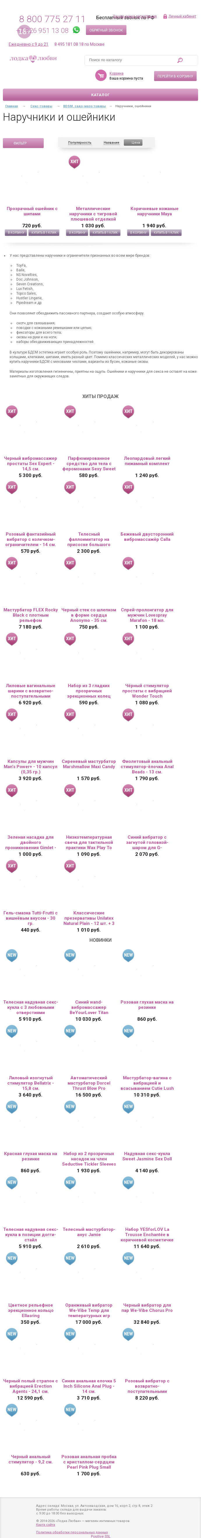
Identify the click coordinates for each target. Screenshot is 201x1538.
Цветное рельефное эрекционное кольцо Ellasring (31, 1310)
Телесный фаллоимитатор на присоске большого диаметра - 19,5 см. (88, 539)
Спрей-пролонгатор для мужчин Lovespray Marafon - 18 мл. (147, 615)
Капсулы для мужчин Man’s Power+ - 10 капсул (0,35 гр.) (30, 767)
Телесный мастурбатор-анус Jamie (89, 1232)
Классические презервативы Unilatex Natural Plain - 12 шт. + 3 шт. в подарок (89, 918)
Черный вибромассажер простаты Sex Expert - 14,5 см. (30, 463)
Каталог (100, 95)
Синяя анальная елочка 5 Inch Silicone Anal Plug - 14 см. (89, 1386)
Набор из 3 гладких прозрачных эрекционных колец (89, 691)
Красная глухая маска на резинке (30, 1156)
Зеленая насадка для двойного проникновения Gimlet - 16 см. (30, 842)
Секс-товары (41, 106)
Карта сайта (45, 1525)
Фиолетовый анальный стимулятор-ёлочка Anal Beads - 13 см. (147, 767)
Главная (11, 106)
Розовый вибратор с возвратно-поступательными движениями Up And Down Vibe (147, 1386)
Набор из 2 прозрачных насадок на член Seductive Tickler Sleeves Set (89, 1159)
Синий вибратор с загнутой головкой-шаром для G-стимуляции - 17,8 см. (147, 842)
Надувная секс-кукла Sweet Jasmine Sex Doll (147, 1156)
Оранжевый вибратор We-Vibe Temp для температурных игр (88, 1310)
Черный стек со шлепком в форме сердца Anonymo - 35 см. (88, 615)
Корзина (117, 73)
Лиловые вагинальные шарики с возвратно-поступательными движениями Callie (30, 691)
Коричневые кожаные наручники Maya (155, 211)
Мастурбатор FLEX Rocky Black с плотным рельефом (30, 615)
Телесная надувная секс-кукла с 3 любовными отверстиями (30, 1007)
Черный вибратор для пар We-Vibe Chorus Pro (147, 1308)
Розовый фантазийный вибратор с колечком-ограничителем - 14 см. (30, 539)
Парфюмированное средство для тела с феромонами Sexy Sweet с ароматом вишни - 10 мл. (89, 463)
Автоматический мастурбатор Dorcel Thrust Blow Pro (89, 1083)
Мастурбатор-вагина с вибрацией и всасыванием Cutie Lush (147, 1083)
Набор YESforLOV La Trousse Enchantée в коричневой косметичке (147, 1235)
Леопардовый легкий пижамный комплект (147, 461)
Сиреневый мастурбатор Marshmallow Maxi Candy (89, 764)
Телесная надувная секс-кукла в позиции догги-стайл (30, 1235)
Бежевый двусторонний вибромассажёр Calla (147, 537)
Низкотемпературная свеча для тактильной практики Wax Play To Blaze (89, 842)
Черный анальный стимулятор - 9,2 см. (30, 1459)
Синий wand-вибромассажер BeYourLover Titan (89, 1007)
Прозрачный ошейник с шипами (32, 211)
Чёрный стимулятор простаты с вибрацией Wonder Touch (147, 691)
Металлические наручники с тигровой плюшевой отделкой (93, 214)
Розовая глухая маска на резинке (147, 1004)
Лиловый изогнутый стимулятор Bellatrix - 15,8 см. (30, 1083)
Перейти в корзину (175, 76)
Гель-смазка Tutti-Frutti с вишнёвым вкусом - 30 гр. (30, 918)
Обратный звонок (106, 30)
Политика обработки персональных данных (72, 1532)
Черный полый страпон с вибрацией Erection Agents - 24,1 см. (30, 1386)
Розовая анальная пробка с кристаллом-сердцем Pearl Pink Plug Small (89, 1462)
